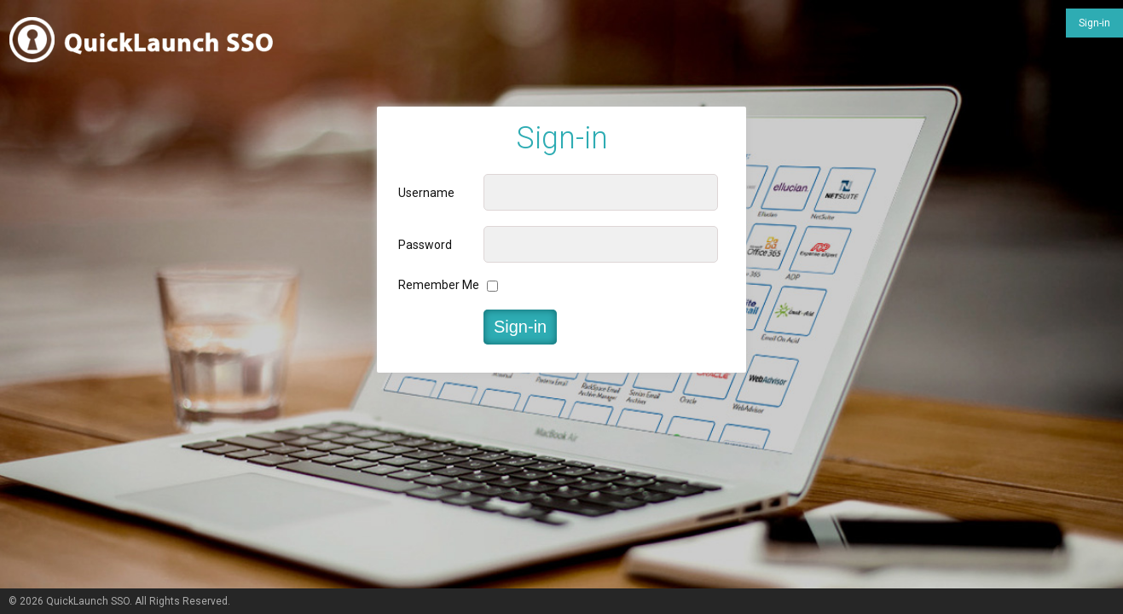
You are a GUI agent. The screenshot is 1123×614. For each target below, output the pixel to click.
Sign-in (1094, 23)
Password (425, 245)
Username (426, 193)
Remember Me (438, 285)
